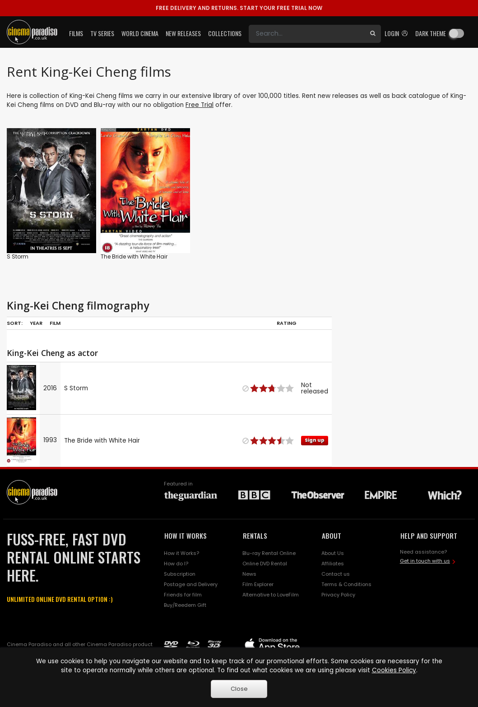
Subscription (179, 574)
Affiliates (332, 563)
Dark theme (430, 33)
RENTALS (255, 536)
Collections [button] (224, 33)
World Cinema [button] (139, 33)
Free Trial (199, 105)
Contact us (335, 574)
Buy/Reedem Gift (185, 605)
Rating (287, 323)
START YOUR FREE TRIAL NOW (239, 8)
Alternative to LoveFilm (270, 594)
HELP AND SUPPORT (428, 536)
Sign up (315, 440)
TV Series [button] (102, 33)
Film (55, 323)
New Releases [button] (183, 33)
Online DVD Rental (264, 563)
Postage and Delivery (191, 584)
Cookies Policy (394, 670)
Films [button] (76, 33)
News (249, 574)
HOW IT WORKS (185, 536)
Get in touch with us (425, 560)
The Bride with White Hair (134, 256)
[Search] (307, 34)
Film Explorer (258, 584)
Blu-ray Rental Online (269, 553)
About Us (332, 553)
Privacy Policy (338, 594)
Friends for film (183, 594)
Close (239, 689)
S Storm (17, 256)
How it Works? (181, 553)
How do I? (176, 563)
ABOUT (331, 536)
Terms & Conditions (346, 584)
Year (36, 323)
